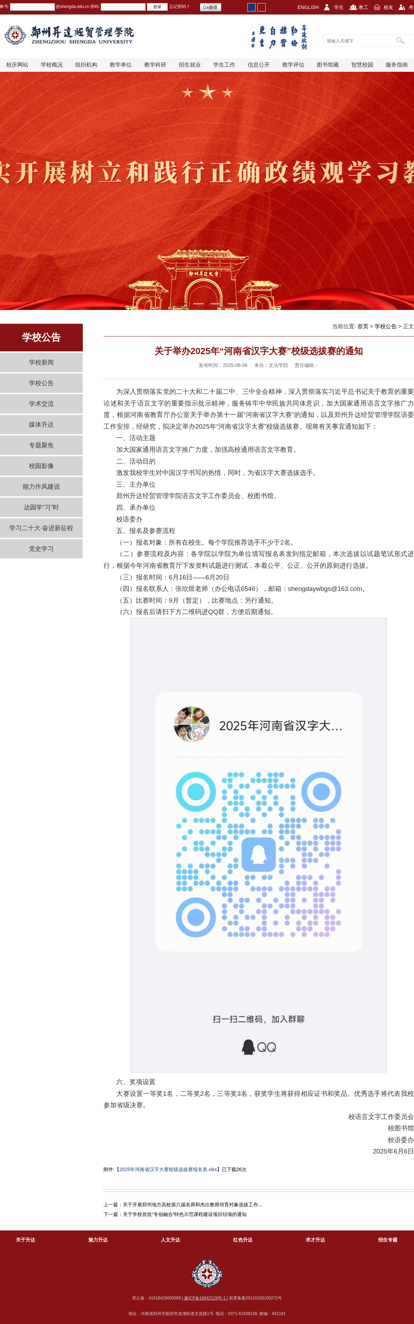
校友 (388, 7)
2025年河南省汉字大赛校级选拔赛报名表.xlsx (168, 1169)
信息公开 (259, 65)
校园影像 (41, 466)
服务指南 (397, 65)
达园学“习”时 (41, 507)
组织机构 (86, 65)
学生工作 (224, 65)
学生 (339, 7)
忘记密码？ (179, 6)
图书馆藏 (328, 65)
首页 (362, 326)
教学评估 (293, 65)
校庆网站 (17, 65)
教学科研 (155, 65)
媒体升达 (41, 424)
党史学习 (41, 548)
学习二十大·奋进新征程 (41, 528)
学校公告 (41, 383)
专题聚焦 (41, 445)
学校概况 (52, 65)
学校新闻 (41, 362)
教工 (363, 7)
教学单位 (121, 65)
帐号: (4, 6)
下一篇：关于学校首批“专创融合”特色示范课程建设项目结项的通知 (175, 1214)
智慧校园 (362, 65)
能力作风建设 (41, 486)
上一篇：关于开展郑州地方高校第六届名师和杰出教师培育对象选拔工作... (182, 1204)
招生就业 (190, 65)
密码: (94, 6)
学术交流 (41, 403)
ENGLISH (308, 7)
